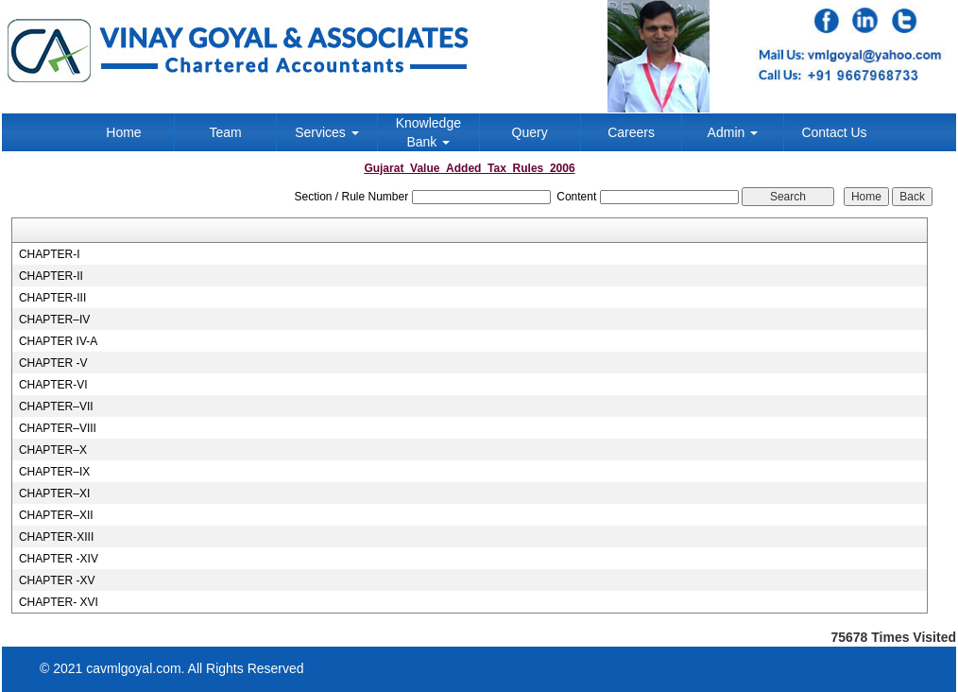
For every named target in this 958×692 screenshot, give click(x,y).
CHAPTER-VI (53, 384)
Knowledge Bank (428, 132)
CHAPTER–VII (56, 406)
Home (123, 132)
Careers (631, 132)
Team (225, 132)
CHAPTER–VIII (57, 428)
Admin (733, 132)
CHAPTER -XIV (58, 558)
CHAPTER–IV (54, 319)
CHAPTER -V (53, 363)
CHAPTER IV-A (58, 341)
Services (327, 132)
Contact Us (833, 132)
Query (530, 132)
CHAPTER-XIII (56, 537)
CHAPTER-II (51, 276)
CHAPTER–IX (54, 471)
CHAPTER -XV (57, 580)
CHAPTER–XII (56, 515)
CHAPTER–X (53, 450)
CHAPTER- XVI (58, 602)
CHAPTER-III (52, 297)
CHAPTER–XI (54, 493)
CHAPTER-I (49, 254)
